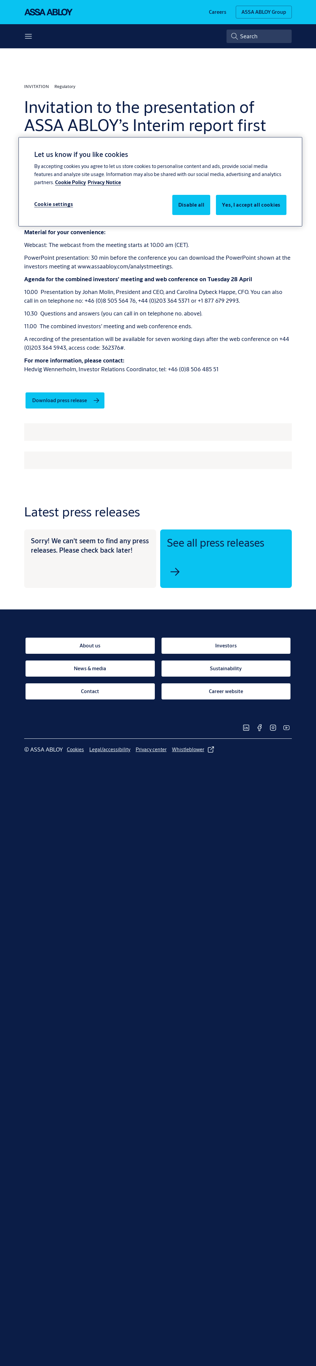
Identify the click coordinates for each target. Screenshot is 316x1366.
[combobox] (259, 36)
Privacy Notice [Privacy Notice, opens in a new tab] (104, 182)
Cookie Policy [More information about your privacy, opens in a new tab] (70, 182)
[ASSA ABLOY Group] (264, 12)
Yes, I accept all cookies (251, 205)
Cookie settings (53, 204)
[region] (160, 182)
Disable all (191, 205)
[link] (217, 12)
